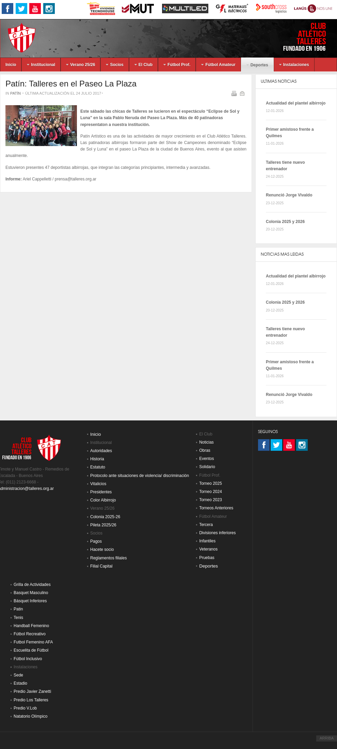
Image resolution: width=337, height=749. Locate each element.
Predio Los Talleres (31, 700)
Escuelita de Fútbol (31, 650)
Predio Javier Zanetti (32, 691)
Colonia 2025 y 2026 (285, 221)
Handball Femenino (31, 625)
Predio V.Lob (25, 708)
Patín (15, 93)
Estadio (20, 683)
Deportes (208, 566)
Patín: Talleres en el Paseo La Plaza (71, 83)
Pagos (96, 541)
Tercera (206, 524)
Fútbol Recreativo (30, 634)
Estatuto (97, 467)
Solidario (207, 466)
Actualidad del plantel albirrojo (295, 103)
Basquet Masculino (31, 592)
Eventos (206, 458)
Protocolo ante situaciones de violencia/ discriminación (139, 475)
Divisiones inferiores (217, 532)
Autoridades (101, 450)
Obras (204, 450)
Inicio (95, 434)
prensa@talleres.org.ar (75, 179)
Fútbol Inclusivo (28, 658)
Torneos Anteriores (216, 508)
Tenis (18, 617)
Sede (18, 675)
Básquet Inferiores (30, 601)
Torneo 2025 (210, 483)
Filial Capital (101, 566)
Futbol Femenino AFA (33, 642)
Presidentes (101, 492)
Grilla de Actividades (32, 584)
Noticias (206, 442)
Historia (97, 459)
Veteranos (208, 549)
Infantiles (207, 541)
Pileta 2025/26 (103, 525)
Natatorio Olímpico (30, 716)
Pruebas (206, 557)
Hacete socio (102, 549)
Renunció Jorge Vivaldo (289, 195)
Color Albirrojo (103, 500)
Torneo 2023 (210, 499)
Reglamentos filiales (108, 558)
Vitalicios (98, 483)
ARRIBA (327, 738)
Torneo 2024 (210, 491)
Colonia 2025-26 (105, 516)
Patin (18, 609)
